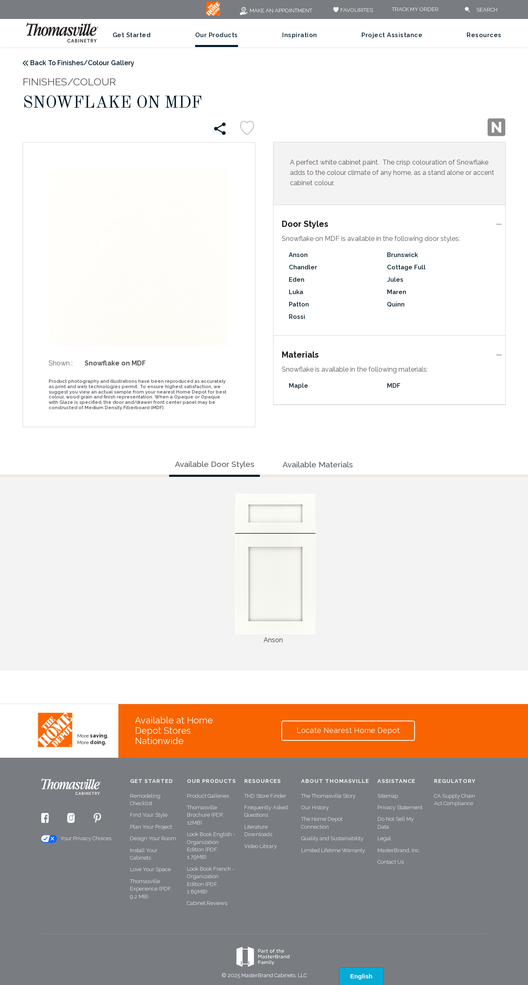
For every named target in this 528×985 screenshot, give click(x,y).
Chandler (303, 267)
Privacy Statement (399, 807)
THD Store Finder (265, 796)
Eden (296, 279)
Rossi (297, 316)
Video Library (260, 846)
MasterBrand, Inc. (398, 850)
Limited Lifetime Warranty (333, 850)
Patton (299, 304)
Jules (395, 279)
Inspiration (299, 35)
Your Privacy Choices (75, 838)
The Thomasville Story (328, 796)
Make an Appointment (275, 10)
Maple (298, 385)
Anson (298, 255)
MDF (394, 385)
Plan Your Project (151, 827)
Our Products (216, 35)
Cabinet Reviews (207, 903)
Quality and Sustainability (332, 838)
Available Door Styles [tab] (214, 464)
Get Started (132, 35)
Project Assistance (391, 35)
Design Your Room (153, 838)
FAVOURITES (352, 10)
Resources (484, 35)
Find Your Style (148, 815)
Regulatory (455, 781)
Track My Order (415, 10)
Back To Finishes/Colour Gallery (82, 63)
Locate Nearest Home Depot (348, 730)
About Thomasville (335, 781)
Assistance (396, 781)
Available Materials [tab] (318, 464)
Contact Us (390, 862)
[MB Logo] (213, 14)
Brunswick (402, 255)
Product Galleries (208, 796)
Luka (296, 292)
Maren (396, 292)
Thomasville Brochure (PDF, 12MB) (205, 815)
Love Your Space (150, 869)
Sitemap (387, 796)
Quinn (396, 304)
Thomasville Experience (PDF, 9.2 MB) (151, 889)
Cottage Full (406, 267)
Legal (384, 838)
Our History (315, 807)
